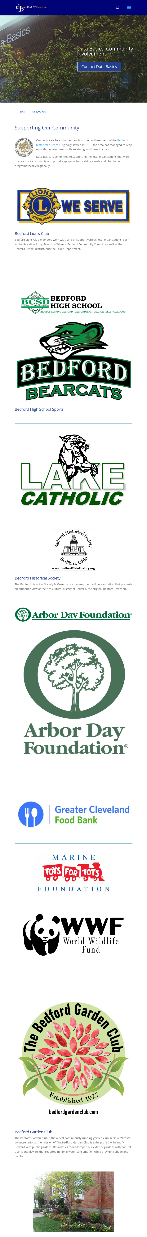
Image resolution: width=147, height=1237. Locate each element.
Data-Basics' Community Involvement (105, 51)
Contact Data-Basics (99, 66)
